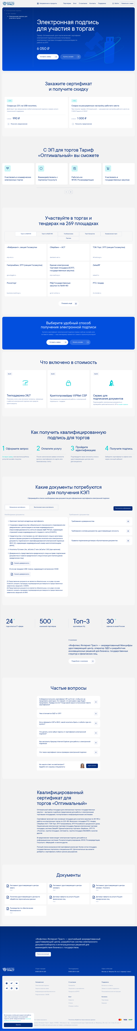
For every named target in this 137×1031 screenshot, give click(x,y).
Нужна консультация (44, 954)
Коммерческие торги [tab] (111, 234)
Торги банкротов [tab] (89, 234)
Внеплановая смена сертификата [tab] (48, 507)
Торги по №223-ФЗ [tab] (46, 234)
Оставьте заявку (8, 457)
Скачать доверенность (23, 563)
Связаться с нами (127, 3)
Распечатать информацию (121, 507)
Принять (20, 1025)
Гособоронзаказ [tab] (68, 234)
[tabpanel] (68, 275)
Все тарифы (12, 14)
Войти (117, 3)
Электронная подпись (13, 11)
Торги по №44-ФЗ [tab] (24, 234)
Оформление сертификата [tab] (18, 507)
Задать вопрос (91, 766)
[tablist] (68, 236)
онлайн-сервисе (124, 405)
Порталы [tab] (68, 239)
